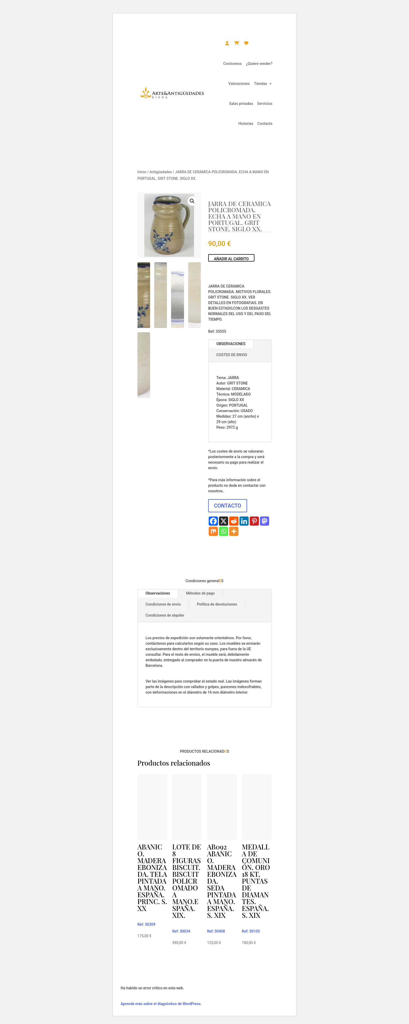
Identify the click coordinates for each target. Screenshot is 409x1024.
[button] (192, 201)
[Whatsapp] (223, 531)
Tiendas (260, 83)
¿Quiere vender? (259, 64)
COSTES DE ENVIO (231, 355)
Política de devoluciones (217, 604)
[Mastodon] (264, 521)
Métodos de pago (200, 593)
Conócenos (232, 64)
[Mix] (213, 531)
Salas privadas (241, 103)
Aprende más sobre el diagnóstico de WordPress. (161, 1004)
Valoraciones (239, 83)
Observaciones (158, 593)
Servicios (265, 103)
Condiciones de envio (163, 604)
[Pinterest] (254, 521)
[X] (223, 521)
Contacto (264, 123)
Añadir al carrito (231, 259)
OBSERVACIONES (231, 344)
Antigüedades (161, 172)
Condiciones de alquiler (165, 615)
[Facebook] (213, 521)
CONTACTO (227, 506)
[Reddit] (233, 521)
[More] (233, 531)
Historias (245, 123)
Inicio (141, 172)
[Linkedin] (244, 521)
